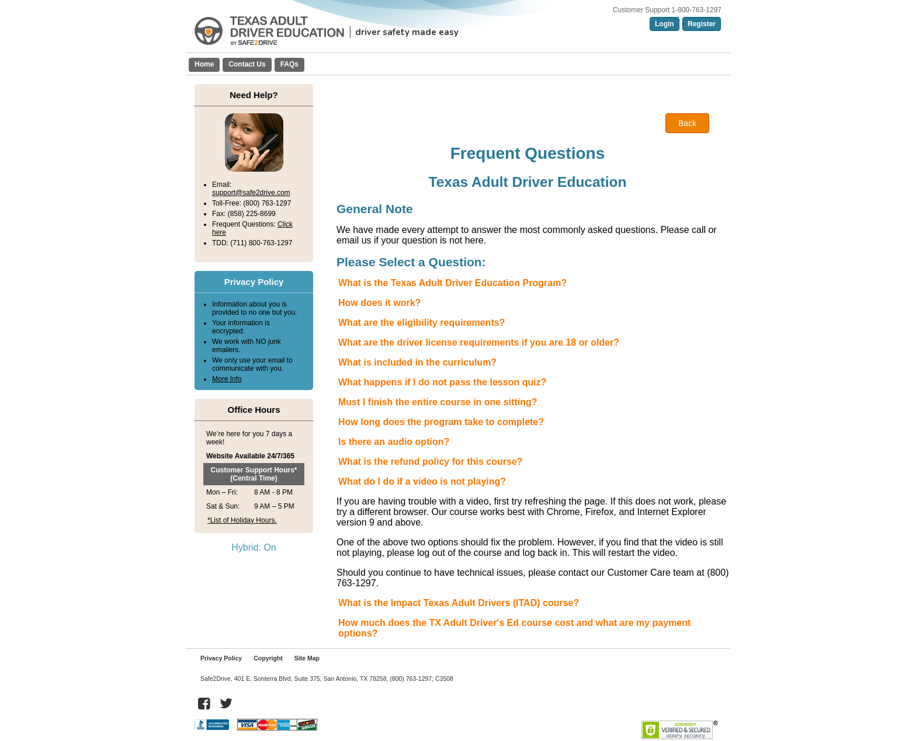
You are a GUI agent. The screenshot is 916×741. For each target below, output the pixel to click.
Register (702, 24)
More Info (227, 379)
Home (204, 64)
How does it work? (379, 303)
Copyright (268, 658)
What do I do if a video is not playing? (422, 481)
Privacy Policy (221, 658)
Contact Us (246, 64)
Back (687, 123)
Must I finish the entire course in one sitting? (437, 402)
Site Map (307, 658)
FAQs (289, 64)
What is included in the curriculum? (417, 362)
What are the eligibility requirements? (421, 323)
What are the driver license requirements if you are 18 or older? (478, 342)
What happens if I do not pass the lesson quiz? (442, 382)
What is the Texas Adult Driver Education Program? (452, 283)
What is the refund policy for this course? (430, 462)
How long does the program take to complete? (441, 422)
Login (664, 24)
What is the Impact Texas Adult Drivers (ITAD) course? (458, 603)
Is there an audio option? (393, 442)
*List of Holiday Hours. (242, 520)
